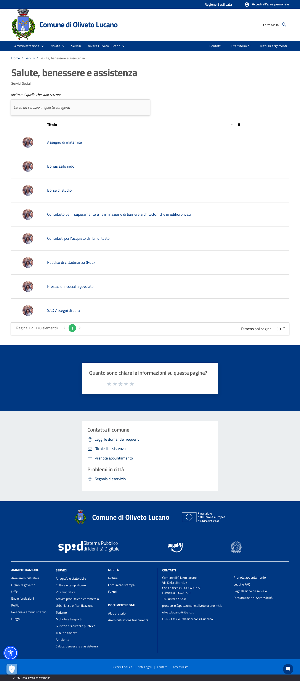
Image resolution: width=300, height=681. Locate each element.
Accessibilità (180, 667)
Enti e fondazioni (22, 598)
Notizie (113, 578)
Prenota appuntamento (250, 577)
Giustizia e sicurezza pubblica (75, 625)
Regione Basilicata (218, 4)
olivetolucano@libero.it (178, 612)
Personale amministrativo (29, 612)
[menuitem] (216, 46)
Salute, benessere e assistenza (62, 58)
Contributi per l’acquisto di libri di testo (78, 238)
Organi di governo (23, 584)
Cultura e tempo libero (71, 585)
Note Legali (145, 667)
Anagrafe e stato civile (71, 578)
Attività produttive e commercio (77, 598)
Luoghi (15, 618)
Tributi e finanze (66, 632)
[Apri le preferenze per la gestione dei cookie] (11, 669)
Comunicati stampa (121, 584)
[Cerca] (284, 24)
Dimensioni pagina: (256, 329)
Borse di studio (59, 190)
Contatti (169, 570)
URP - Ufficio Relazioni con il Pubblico (187, 618)
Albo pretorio (117, 613)
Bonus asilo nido (60, 166)
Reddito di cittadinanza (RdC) (71, 262)
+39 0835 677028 (174, 598)
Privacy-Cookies (122, 667)
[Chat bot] (288, 669)
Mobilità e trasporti (69, 619)
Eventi (112, 591)
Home (15, 58)
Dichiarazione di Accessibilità (253, 597)
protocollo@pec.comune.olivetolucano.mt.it (192, 605)
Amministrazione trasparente (128, 620)
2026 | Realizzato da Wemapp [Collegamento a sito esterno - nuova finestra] (31, 677)
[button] (266, 4)
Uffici (14, 591)
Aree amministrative (25, 578)
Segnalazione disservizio (250, 591)
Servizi (30, 58)
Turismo (61, 612)
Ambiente (62, 639)
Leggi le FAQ (242, 584)
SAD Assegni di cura (63, 310)
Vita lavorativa (65, 592)
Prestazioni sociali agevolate (70, 286)
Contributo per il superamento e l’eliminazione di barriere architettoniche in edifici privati (119, 214)
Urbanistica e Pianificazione (74, 605)
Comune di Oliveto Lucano (78, 24)
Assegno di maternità (64, 142)
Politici (15, 605)
